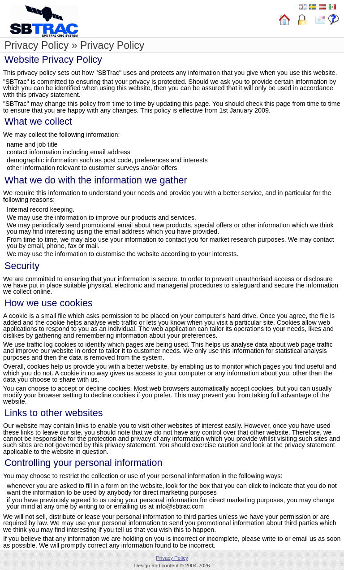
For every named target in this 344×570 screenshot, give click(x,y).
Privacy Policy (172, 558)
